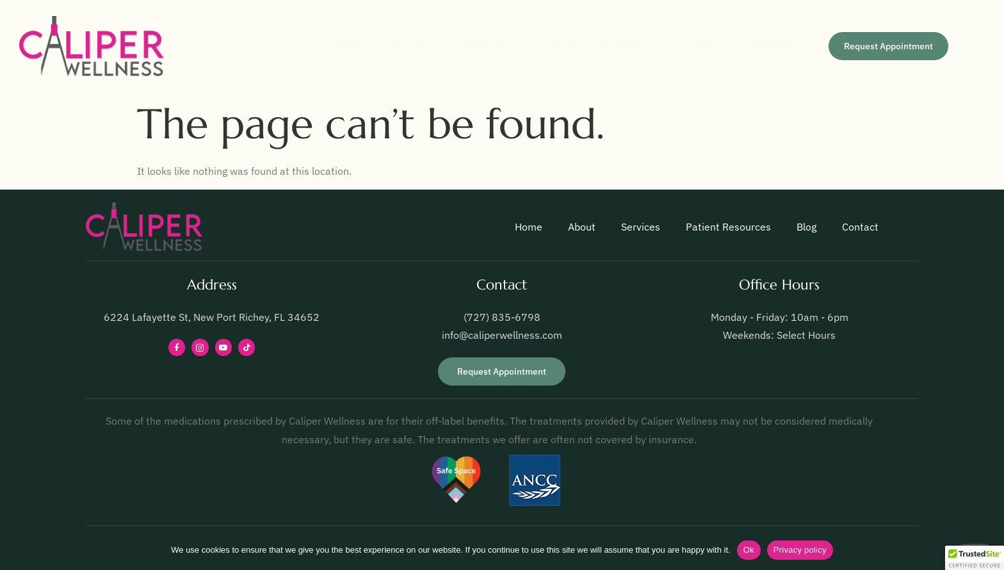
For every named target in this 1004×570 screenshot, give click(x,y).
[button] (974, 558)
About (374, 45)
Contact (768, 45)
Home (299, 45)
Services (457, 45)
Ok (748, 550)
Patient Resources (579, 45)
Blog (689, 45)
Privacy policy (800, 550)
